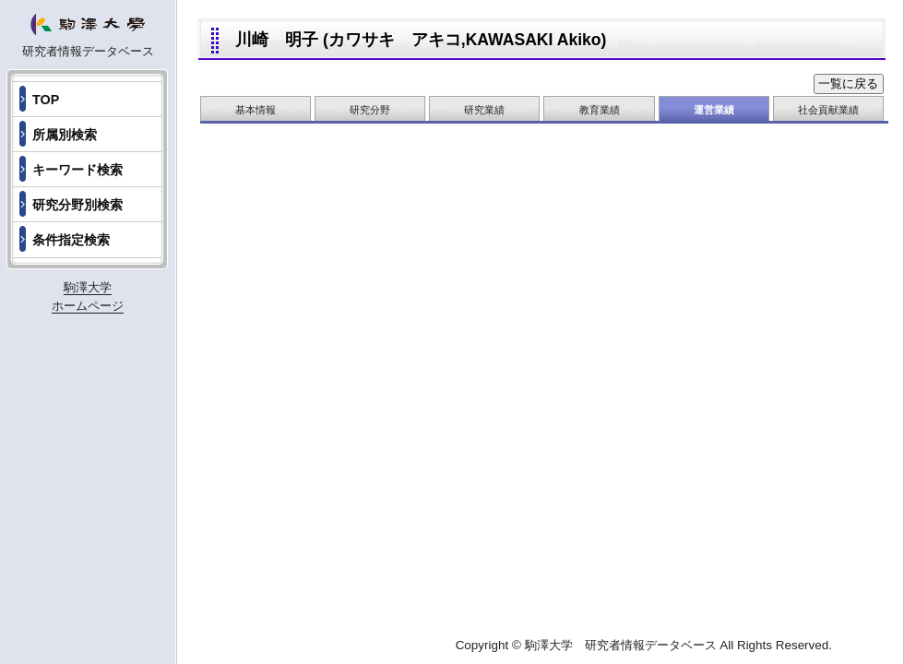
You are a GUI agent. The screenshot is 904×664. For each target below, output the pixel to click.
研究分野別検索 (77, 204)
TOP (45, 99)
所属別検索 (64, 134)
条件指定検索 (71, 239)
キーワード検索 (77, 169)
